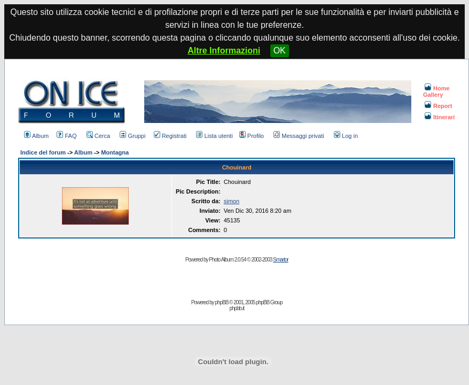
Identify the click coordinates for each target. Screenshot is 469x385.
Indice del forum (43, 152)
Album (36, 136)
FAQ (66, 136)
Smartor (280, 260)
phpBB (221, 302)
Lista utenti (214, 136)
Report (438, 106)
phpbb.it (236, 308)
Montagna (115, 152)
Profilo (251, 136)
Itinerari (440, 117)
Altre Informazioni (223, 50)
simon (231, 201)
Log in (346, 136)
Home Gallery (436, 91)
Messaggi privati (298, 136)
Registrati (170, 136)
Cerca (98, 136)
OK (279, 50)
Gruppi (132, 136)
